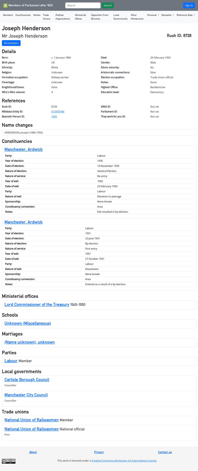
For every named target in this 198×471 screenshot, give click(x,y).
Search (108, 5)
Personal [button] (152, 15)
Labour (10, 360)
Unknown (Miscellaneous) (27, 323)
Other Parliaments (137, 17)
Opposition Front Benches (99, 17)
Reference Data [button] (185, 15)
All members (11, 43)
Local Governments (121, 17)
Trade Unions (46, 17)
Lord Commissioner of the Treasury (36, 304)
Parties (37, 15)
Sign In (189, 5)
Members (8, 15)
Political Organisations (63, 17)
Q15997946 (57, 111)
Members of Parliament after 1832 (28, 5)
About (33, 452)
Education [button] (166, 15)
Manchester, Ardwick (23, 149)
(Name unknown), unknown (29, 342)
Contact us (165, 452)
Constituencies (23, 15)
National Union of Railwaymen (31, 419)
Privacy (99, 452)
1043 (54, 116)
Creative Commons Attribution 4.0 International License (124, 460)
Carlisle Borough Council (26, 379)
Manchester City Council (26, 394)
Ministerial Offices (80, 17)
